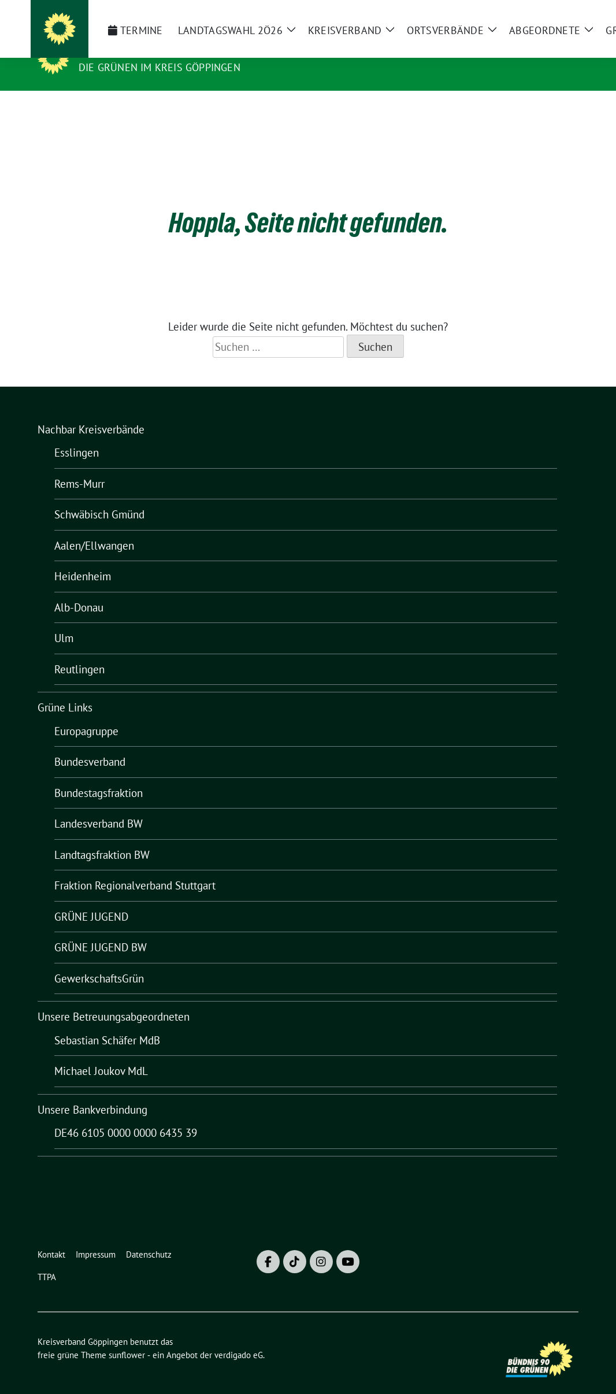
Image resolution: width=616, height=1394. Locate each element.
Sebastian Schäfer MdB (107, 1022)
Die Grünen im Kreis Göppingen (159, 67)
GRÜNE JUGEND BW (100, 929)
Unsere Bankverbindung (92, 1092)
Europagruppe (86, 713)
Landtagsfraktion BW (102, 837)
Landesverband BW (98, 806)
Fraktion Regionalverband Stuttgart (135, 867)
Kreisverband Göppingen (157, 51)
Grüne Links (65, 689)
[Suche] (541, 13)
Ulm (63, 620)
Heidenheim (82, 558)
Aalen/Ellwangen (94, 528)
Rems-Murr (79, 466)
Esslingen (76, 435)
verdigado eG (238, 1337)
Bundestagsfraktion (98, 775)
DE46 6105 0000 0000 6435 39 (125, 1115)
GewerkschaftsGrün (99, 960)
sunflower (127, 1337)
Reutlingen (79, 651)
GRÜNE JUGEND (91, 899)
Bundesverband (89, 744)
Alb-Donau (78, 589)
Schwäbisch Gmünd (99, 496)
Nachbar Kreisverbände (91, 411)
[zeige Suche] (558, 13)
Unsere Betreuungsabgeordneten (114, 999)
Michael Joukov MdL (101, 1053)
